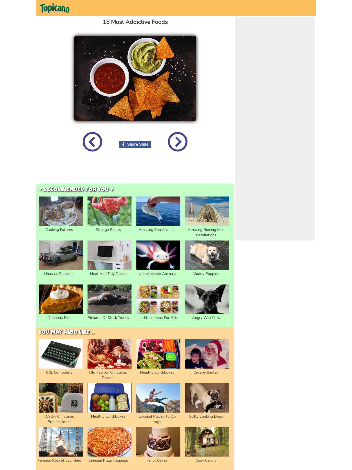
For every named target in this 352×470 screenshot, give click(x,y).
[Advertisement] (135, 171)
